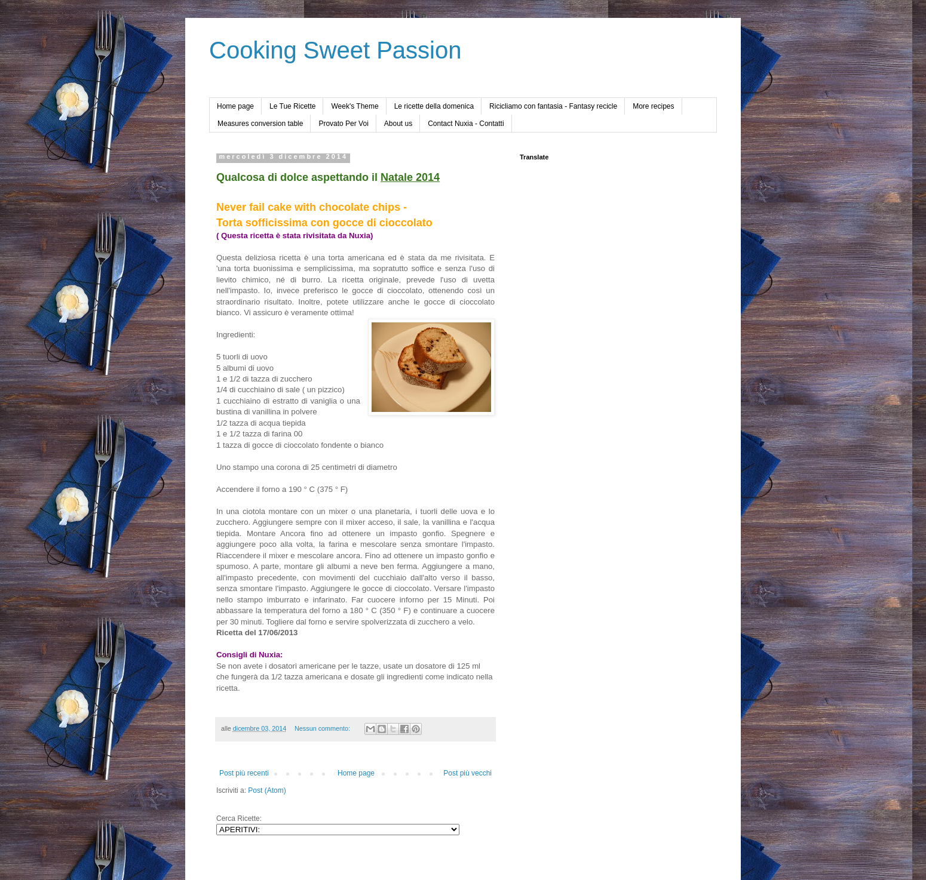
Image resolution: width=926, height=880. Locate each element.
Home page (235, 106)
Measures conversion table (260, 123)
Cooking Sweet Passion (335, 50)
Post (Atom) (267, 790)
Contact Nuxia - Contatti (466, 123)
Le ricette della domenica (434, 106)
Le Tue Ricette (292, 106)
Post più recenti (244, 773)
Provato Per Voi (343, 123)
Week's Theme (354, 106)
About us (398, 123)
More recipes (653, 106)
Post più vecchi (467, 773)
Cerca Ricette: (239, 818)
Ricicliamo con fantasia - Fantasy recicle (553, 106)
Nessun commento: (323, 728)
